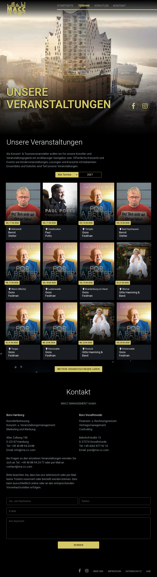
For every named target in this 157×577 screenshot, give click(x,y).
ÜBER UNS (98, 571)
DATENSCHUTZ (134, 571)
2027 (90, 174)
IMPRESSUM (114, 571)
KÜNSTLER (102, 5)
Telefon (86, 501)
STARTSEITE (65, 5)
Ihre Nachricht (16, 521)
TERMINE (84, 5)
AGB (148, 571)
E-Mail (12, 511)
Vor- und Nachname (20, 501)
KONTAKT (119, 5)
